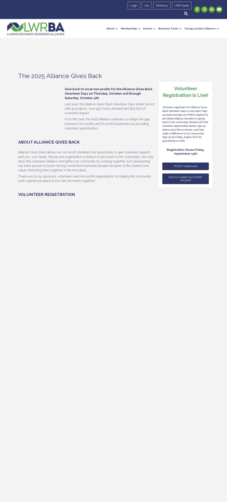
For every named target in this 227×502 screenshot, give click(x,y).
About (110, 28)
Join (146, 5)
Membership (129, 28)
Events (147, 28)
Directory (162, 5)
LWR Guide (182, 5)
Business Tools (168, 28)
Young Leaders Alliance (200, 28)
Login (133, 5)
